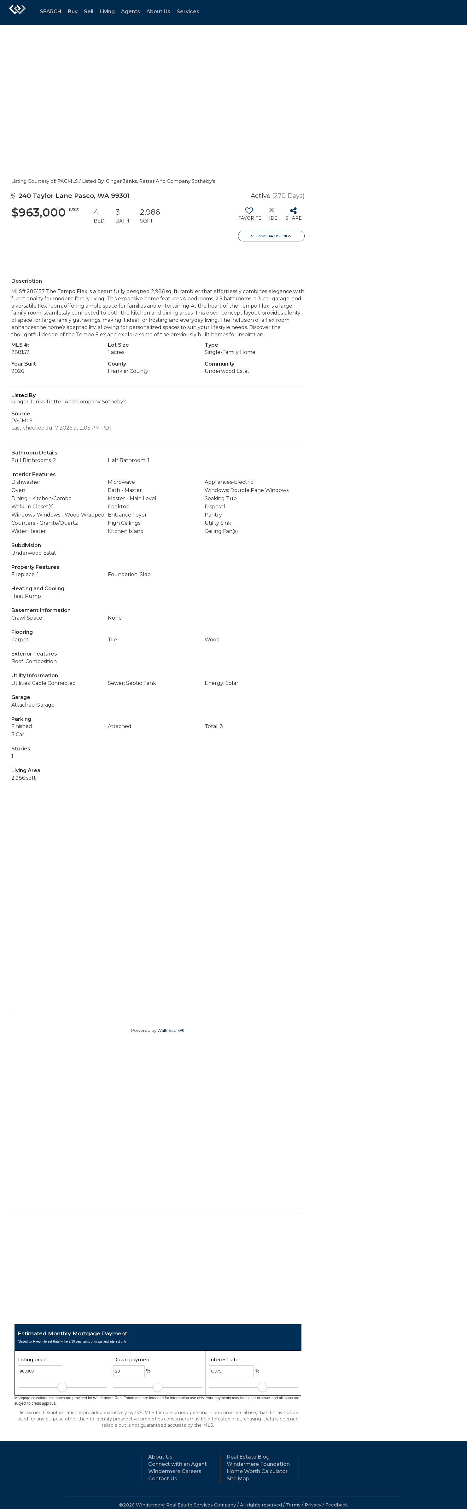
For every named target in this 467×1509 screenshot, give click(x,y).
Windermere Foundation (258, 1464)
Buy (73, 11)
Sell (88, 11)
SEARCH (50, 11)
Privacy (313, 1505)
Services (188, 11)
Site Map (238, 1479)
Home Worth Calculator (257, 1471)
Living (107, 11)
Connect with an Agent (177, 1464)
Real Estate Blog (248, 1457)
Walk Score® (170, 1030)
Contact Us (162, 1479)
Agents (130, 11)
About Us (158, 11)
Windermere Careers (174, 1471)
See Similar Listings (271, 236)
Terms (293, 1505)
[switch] (249, 216)
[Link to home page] (17, 12)
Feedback (336, 1505)
